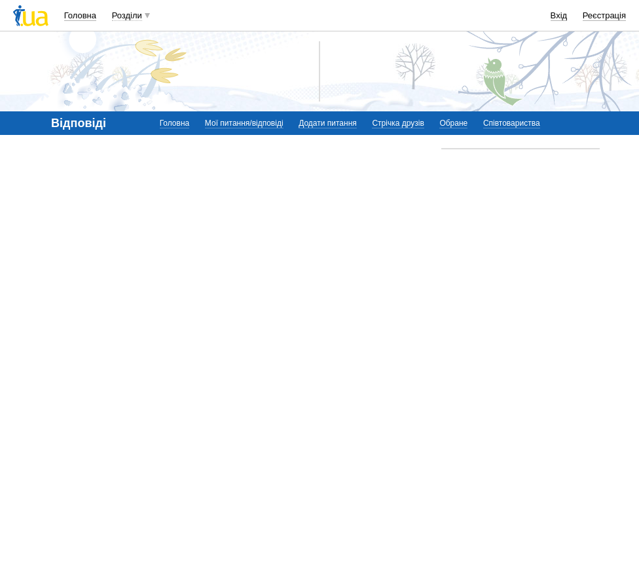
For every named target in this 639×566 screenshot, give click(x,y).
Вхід (559, 15)
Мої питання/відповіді (244, 123)
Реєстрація (604, 15)
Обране (453, 123)
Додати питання (328, 123)
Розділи (127, 15)
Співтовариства (511, 123)
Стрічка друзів (398, 123)
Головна (80, 15)
